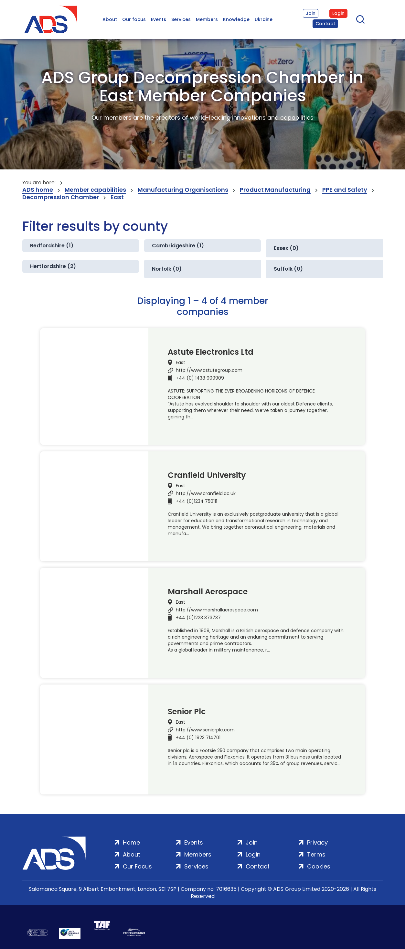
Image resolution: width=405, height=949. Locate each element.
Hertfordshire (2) (53, 266)
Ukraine (263, 19)
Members (207, 19)
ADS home (37, 190)
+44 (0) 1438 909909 (200, 378)
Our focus (134, 19)
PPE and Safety (344, 190)
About (109, 19)
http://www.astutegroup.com (209, 370)
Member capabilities (95, 190)
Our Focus (137, 866)
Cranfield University (207, 475)
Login (338, 13)
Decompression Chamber (60, 197)
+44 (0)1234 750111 (196, 501)
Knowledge (236, 19)
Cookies (318, 866)
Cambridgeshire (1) (178, 245)
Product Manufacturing (275, 190)
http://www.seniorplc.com (205, 730)
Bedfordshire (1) (51, 245)
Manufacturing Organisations (183, 190)
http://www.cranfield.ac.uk (206, 493)
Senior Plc (187, 711)
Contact (325, 23)
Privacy (317, 842)
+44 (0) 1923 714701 (198, 737)
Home (131, 842)
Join (310, 13)
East (117, 197)
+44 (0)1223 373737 (198, 617)
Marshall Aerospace (208, 591)
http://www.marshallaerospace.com (217, 610)
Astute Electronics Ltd (210, 352)
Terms (316, 854)
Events (158, 19)
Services (181, 19)
